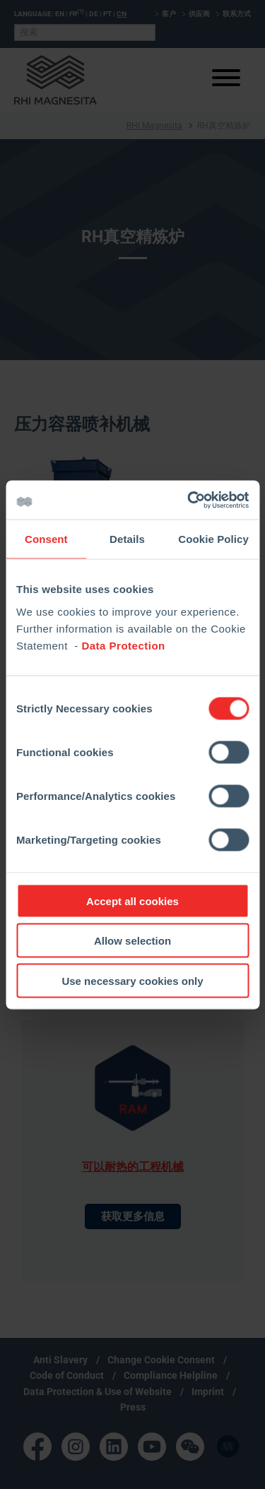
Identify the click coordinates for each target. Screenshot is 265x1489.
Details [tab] (127, 539)
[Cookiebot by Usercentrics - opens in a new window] (189, 500)
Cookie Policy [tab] (213, 539)
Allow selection (132, 941)
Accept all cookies (132, 901)
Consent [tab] (46, 539)
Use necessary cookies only (132, 980)
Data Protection (123, 645)
